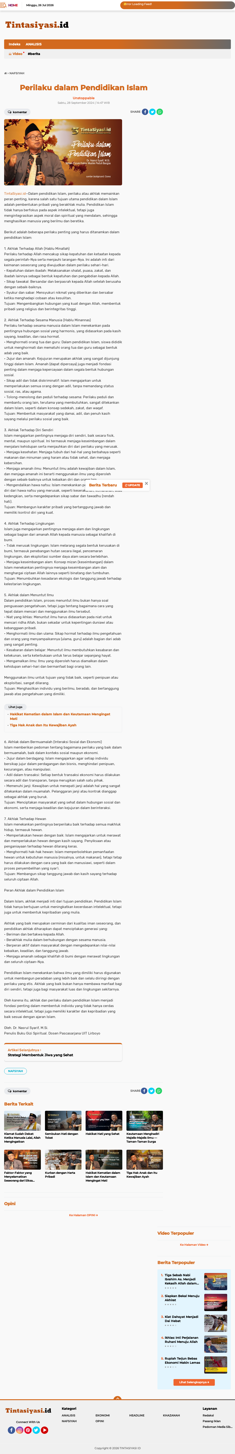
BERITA (35, 54)
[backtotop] (117, 1400)
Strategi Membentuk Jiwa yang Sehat (40, 1055)
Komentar (17, 112)
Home (13, 5)
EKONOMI (102, 1415)
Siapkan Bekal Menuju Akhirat (182, 1298)
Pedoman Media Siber (218, 1427)
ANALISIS (34, 44)
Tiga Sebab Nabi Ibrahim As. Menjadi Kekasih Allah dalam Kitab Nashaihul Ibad (181, 1279)
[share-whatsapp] (160, 112)
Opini (9, 1203)
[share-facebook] (145, 112)
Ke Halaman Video (194, 1244)
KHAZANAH (171, 1415)
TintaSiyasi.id (15, 194)
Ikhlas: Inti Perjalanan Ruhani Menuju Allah (181, 1340)
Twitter (38, 1432)
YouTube (48, 1432)
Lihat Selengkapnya (194, 1382)
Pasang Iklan (212, 1421)
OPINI (99, 1421)
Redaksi (208, 1415)
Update (132, 485)
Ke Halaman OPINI (83, 1215)
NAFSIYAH (15, 1071)
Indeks (14, 44)
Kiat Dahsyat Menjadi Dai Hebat (181, 1319)
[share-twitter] (152, 112)
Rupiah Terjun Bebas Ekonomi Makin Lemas (182, 1360)
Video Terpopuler (175, 1233)
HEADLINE (136, 1415)
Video (17, 54)
